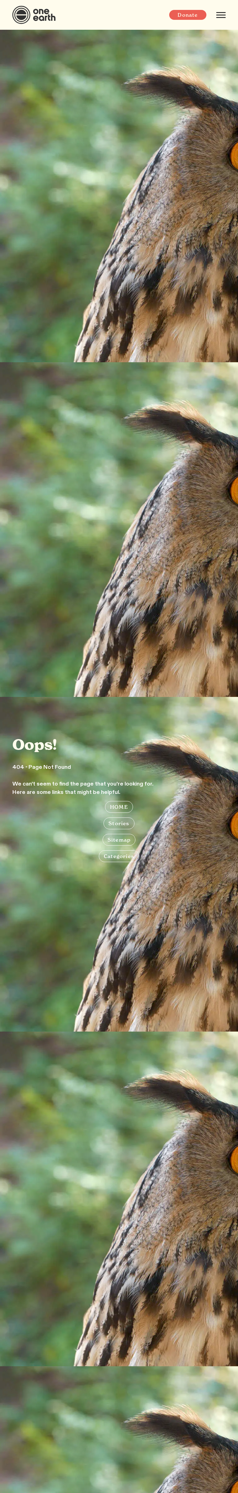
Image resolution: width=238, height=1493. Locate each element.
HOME (119, 807)
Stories (118, 823)
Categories (119, 856)
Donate (188, 15)
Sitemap (119, 840)
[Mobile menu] (221, 15)
